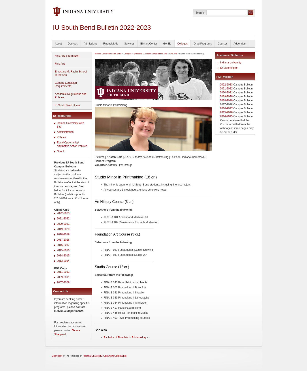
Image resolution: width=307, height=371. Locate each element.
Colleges (182, 43)
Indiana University (230, 62)
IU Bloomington (229, 67)
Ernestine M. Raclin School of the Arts (71, 73)
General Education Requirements (66, 84)
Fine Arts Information (67, 55)
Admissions (90, 43)
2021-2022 (63, 218)
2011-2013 (63, 271)
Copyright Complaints (114, 355)
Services (129, 43)
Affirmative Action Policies (72, 146)
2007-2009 (63, 282)
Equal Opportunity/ (68, 142)
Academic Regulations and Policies (71, 96)
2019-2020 (63, 229)
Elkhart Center (148, 43)
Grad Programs (203, 43)
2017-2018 (63, 239)
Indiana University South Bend (108, 54)
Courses (223, 43)
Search (200, 12)
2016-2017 (63, 245)
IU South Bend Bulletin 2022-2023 (102, 27)
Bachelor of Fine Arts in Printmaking (125, 337)
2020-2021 (63, 223)
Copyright (57, 355)
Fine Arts (60, 63)
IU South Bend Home (67, 105)
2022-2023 (63, 213)
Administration (65, 132)
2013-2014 (63, 260)
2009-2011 (63, 277)
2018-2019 (63, 234)
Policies (61, 137)
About (58, 43)
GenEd (167, 43)
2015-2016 (63, 250)
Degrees (73, 43)
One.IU (61, 151)
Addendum (240, 43)
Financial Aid (110, 43)
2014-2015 (63, 255)
